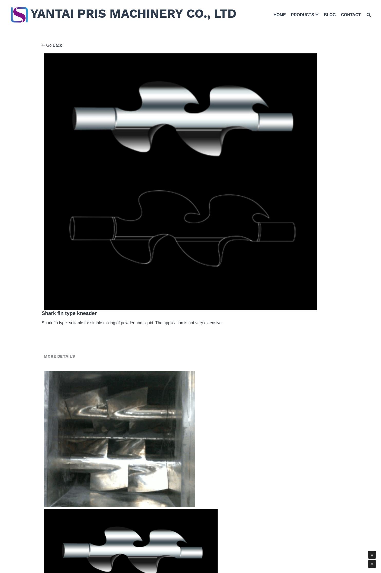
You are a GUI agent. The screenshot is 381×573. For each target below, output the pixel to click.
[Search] (366, 16)
